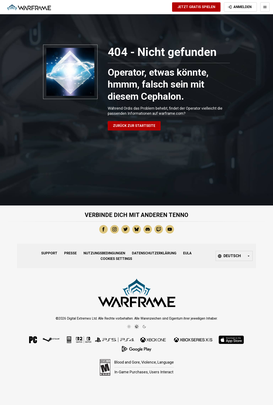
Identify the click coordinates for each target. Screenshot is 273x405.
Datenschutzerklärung (154, 253)
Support (49, 253)
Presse (70, 253)
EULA (187, 253)
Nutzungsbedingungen (104, 253)
